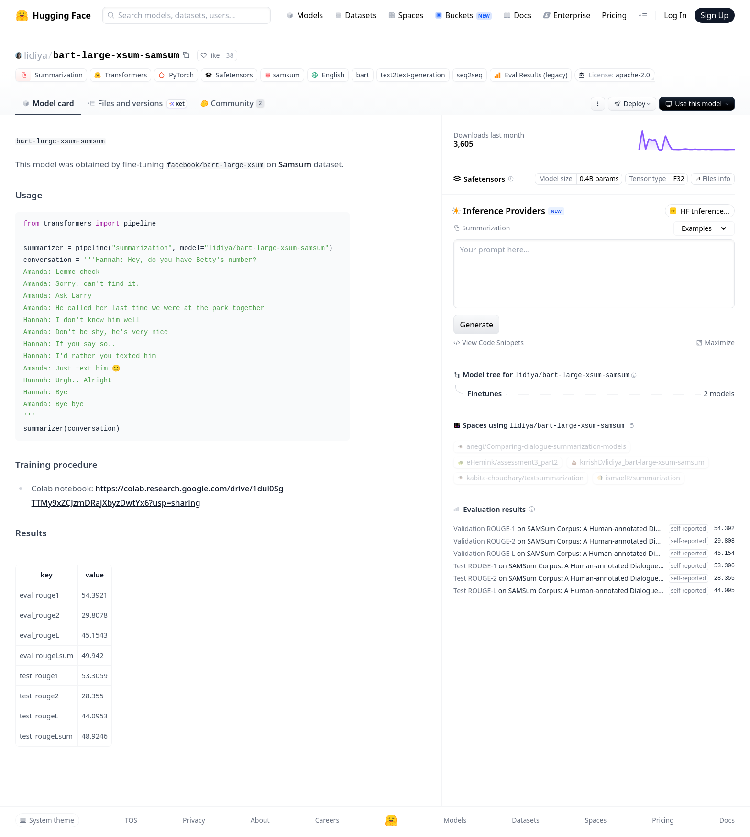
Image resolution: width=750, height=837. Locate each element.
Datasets (355, 15)
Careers (327, 820)
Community (232, 103)
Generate (477, 324)
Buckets (463, 15)
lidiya (35, 55)
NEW (556, 211)
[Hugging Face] (391, 820)
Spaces (405, 15)
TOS (131, 820)
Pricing (614, 15)
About (260, 820)
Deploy (633, 103)
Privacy (194, 820)
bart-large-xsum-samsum (116, 55)
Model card (48, 103)
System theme (47, 820)
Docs (517, 15)
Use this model (697, 103)
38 (230, 55)
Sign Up (714, 15)
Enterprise (566, 15)
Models (304, 15)
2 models (719, 393)
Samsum (294, 164)
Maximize (715, 342)
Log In (675, 15)
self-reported (688, 528)
